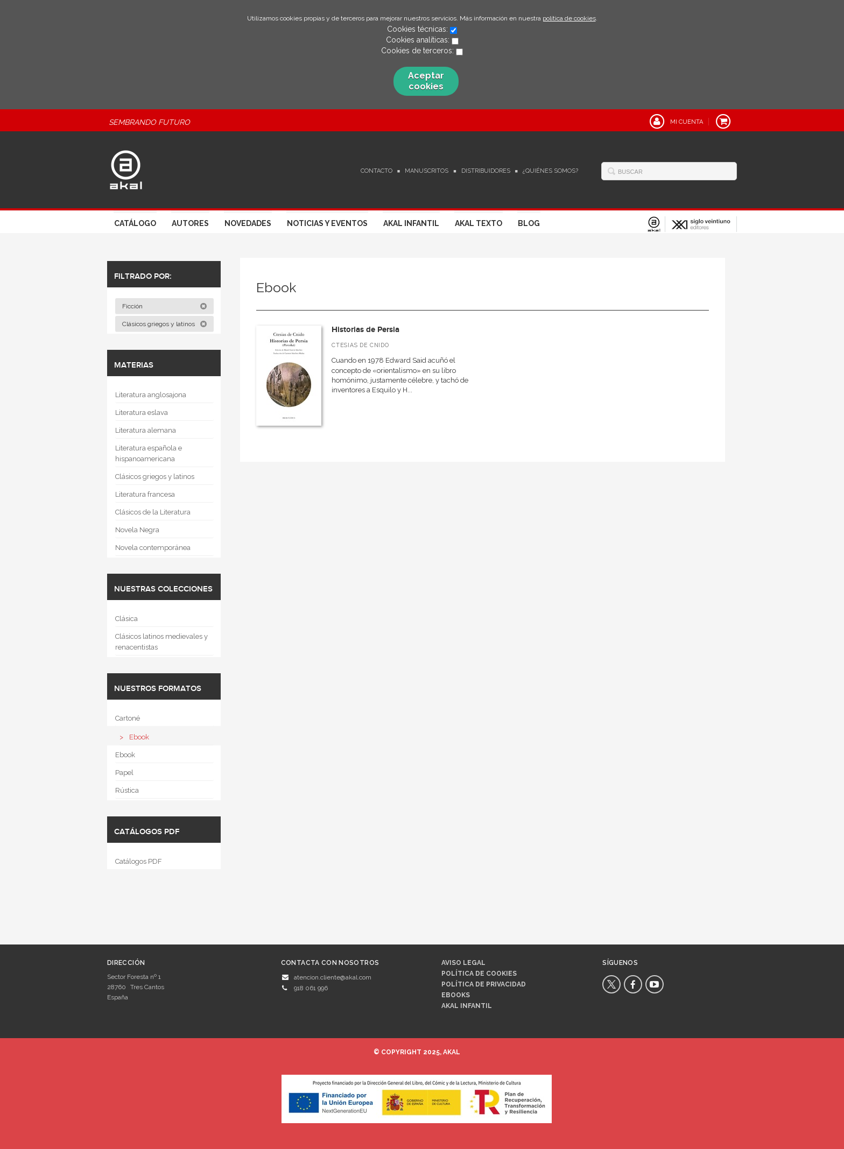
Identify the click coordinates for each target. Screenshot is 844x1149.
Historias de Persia (365, 330)
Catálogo (135, 223)
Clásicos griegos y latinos (164, 324)
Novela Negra (137, 530)
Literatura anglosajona (150, 395)
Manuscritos (426, 170)
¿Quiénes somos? (550, 170)
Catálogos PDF (138, 861)
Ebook (139, 737)
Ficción (164, 306)
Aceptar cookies (426, 81)
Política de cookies (479, 973)
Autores (190, 223)
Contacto (376, 170)
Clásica (126, 619)
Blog (529, 223)
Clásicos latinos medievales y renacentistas (161, 641)
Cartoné (127, 718)
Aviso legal (463, 963)
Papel (124, 773)
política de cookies (569, 18)
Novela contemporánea (153, 548)
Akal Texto (478, 223)
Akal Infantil (411, 223)
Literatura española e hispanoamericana (148, 453)
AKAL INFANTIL (466, 1006)
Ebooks (455, 995)
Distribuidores (485, 170)
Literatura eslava (141, 412)
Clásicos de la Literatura (153, 512)
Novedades (247, 223)
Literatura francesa (145, 494)
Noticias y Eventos (327, 223)
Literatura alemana (145, 430)
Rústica (127, 790)
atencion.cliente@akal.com (332, 977)
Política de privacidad (483, 984)
